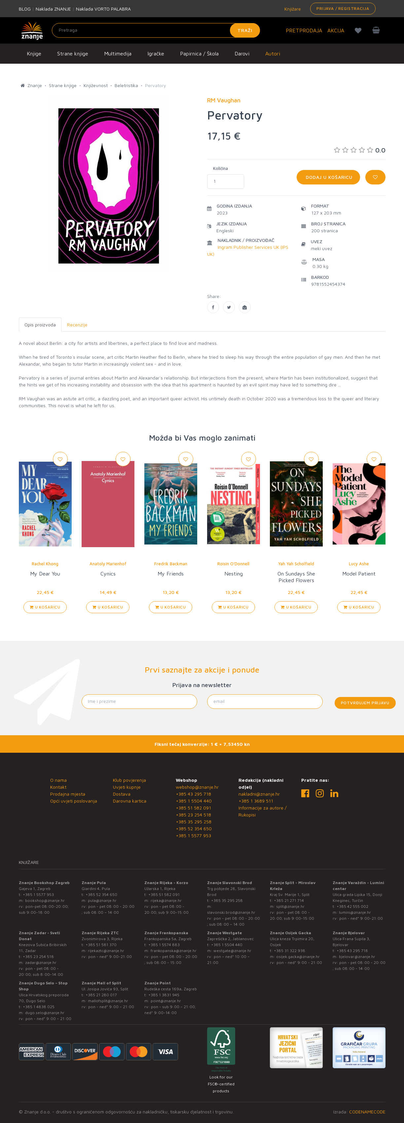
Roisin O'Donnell (233, 563)
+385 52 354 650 (194, 828)
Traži (245, 30)
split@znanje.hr (290, 906)
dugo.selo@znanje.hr (44, 1012)
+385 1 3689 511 (256, 801)
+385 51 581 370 (101, 944)
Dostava (121, 794)
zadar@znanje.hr (40, 962)
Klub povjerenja (129, 780)
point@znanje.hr (166, 1000)
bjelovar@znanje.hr (357, 956)
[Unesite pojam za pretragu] (156, 30)
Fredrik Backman (170, 563)
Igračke (155, 53)
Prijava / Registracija (342, 8)
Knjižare (292, 9)
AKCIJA (335, 30)
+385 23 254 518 (193, 814)
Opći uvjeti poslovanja (73, 801)
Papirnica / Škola (199, 53)
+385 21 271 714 (289, 900)
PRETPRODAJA (304, 30)
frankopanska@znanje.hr (174, 950)
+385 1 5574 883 (164, 944)
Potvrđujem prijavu (365, 702)
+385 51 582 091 (193, 807)
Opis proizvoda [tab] (40, 324)
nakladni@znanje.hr (259, 794)
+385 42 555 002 (352, 906)
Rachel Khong (45, 563)
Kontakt (58, 787)
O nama (58, 780)
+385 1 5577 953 (193, 835)
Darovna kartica (129, 801)
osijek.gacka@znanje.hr (298, 956)
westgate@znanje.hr (232, 950)
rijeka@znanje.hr (166, 900)
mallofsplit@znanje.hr (108, 1000)
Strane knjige (72, 53)
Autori (272, 53)
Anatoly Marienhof (108, 563)
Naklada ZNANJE (53, 9)
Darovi (242, 53)
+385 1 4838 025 (39, 1006)
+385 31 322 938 (289, 950)
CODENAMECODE (367, 1111)
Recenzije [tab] (77, 324)
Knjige (34, 53)
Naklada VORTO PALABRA (103, 9)
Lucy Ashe (359, 563)
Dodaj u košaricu (328, 177)
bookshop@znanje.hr (45, 900)
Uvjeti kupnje (127, 787)
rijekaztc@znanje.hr (106, 950)
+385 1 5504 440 (194, 801)
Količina (220, 168)
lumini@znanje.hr (355, 912)
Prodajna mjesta (67, 794)
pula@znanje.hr (102, 900)
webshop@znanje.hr (197, 787)
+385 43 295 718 (193, 794)
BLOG (25, 9)
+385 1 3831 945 (163, 994)
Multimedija (117, 53)
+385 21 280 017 (101, 994)
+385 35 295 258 (193, 821)
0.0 (360, 150)
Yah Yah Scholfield (296, 563)
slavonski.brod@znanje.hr (231, 912)
